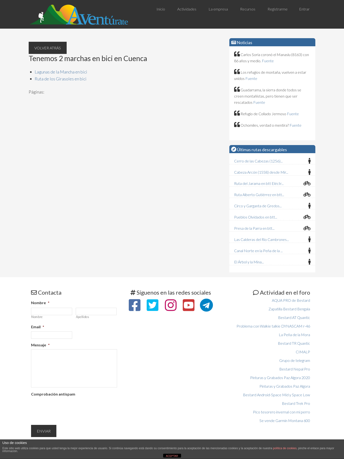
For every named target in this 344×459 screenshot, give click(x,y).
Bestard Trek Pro (296, 403)
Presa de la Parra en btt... (254, 228)
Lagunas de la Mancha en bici (61, 71)
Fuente (268, 60)
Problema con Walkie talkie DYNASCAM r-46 (273, 326)
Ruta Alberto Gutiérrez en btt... (259, 194)
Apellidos (82, 316)
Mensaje (40, 345)
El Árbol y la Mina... (249, 262)
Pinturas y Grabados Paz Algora (284, 386)
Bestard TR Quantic (294, 343)
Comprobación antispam (53, 394)
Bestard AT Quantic (294, 317)
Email (37, 326)
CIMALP (303, 351)
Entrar (304, 9)
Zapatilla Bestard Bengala (289, 309)
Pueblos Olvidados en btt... (255, 217)
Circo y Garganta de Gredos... (258, 205)
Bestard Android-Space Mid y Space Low (276, 394)
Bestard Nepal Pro (294, 369)
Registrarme (278, 9)
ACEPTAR (172, 455)
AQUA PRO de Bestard (291, 300)
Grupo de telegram (294, 360)
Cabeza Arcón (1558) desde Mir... (261, 172)
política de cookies (285, 448)
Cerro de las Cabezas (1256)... (258, 161)
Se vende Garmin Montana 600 (284, 420)
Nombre (40, 302)
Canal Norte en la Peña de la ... (258, 250)
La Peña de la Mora (294, 334)
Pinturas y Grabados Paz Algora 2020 (280, 377)
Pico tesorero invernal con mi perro (281, 412)
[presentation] (67, 408)
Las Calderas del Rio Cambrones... (261, 239)
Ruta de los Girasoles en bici (60, 78)
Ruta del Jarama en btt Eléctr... (259, 183)
